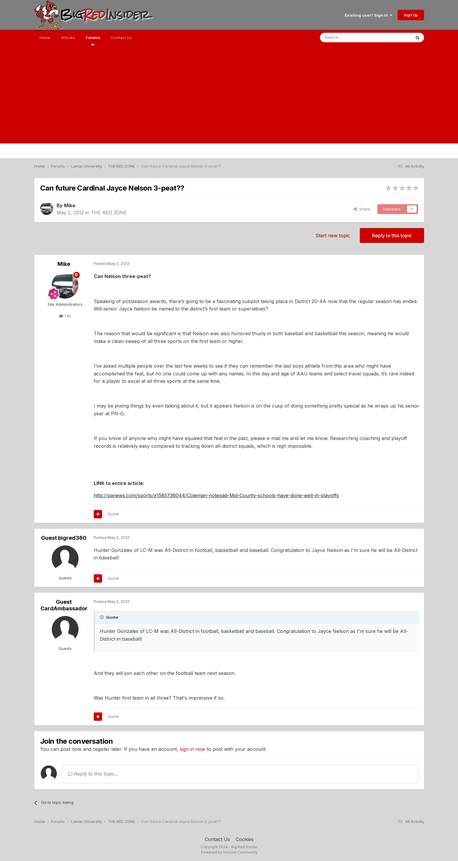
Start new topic (332, 235)
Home (45, 37)
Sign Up (411, 15)
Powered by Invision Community (229, 852)
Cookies (245, 839)
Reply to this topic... (93, 774)
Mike (69, 205)
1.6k (65, 315)
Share (362, 209)
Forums (93, 40)
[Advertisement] (229, 102)
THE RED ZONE (109, 213)
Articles (68, 37)
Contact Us (121, 37)
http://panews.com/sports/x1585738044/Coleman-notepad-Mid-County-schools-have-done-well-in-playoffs (216, 495)
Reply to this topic (392, 235)
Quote (113, 513)
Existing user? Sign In (368, 15)
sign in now (192, 749)
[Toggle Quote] (102, 617)
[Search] (350, 37)
